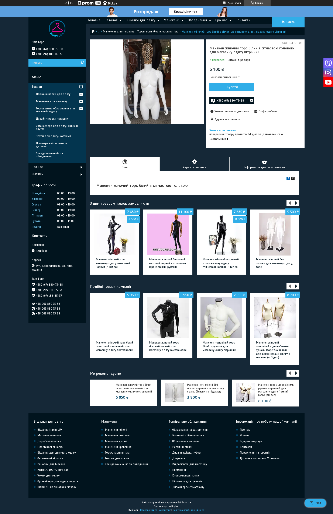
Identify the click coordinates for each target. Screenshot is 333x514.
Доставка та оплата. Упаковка (259, 458)
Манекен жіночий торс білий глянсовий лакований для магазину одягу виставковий (114, 346)
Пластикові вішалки (50, 447)
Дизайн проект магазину (188, 487)
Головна (94, 20)
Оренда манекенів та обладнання (49, 155)
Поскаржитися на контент (155, 509)
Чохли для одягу (48, 475)
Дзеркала (178, 458)
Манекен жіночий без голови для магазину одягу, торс (274, 263)
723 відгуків (234, 2)
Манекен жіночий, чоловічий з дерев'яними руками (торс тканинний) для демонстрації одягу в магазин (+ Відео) (273, 350)
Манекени (171, 20)
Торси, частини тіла (117, 452)
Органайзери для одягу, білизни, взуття (57, 127)
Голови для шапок (117, 458)
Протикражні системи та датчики (51, 144)
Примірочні (179, 470)
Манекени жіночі (116, 430)
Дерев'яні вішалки (49, 441)
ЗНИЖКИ (38, 174)
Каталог (111, 20)
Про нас (221, 20)
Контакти (243, 20)
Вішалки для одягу (140, 20)
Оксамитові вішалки (50, 458)
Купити (232, 87)
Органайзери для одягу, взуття (57, 481)
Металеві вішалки (49, 435)
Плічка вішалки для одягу (53, 94)
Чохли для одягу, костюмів (54, 136)
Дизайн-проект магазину (52, 118)
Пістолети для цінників (187, 481)
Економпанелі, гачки (185, 475)
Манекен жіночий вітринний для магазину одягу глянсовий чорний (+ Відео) (221, 263)
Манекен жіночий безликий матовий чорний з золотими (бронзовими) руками (167, 263)
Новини (244, 435)
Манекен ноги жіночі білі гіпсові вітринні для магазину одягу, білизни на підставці (205, 388)
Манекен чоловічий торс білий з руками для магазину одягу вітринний (219, 346)
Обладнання (197, 20)
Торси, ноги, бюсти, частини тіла (157, 31)
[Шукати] (82, 63)
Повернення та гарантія (255, 452)
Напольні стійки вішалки (188, 435)
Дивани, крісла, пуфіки (186, 452)
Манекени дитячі (116, 441)
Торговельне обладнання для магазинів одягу (55, 110)
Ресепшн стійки (182, 447)
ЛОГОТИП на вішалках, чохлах (56, 487)
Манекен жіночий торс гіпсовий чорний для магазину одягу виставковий (167, 346)
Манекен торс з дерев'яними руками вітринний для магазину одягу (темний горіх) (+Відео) (276, 390)
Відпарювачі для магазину (189, 464)
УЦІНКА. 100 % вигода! (52, 470)
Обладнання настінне (185, 441)
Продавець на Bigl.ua (166, 506)
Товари (37, 87)
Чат (315, 503)
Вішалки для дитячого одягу (56, 452)
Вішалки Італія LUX (49, 430)
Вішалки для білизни (51, 464)
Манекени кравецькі (118, 447)
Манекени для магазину (118, 31)
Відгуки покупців (251, 441)
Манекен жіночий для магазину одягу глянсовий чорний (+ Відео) (113, 263)
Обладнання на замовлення (190, 430)
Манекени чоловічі (117, 435)
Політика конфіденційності (189, 509)
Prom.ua (186, 502)
